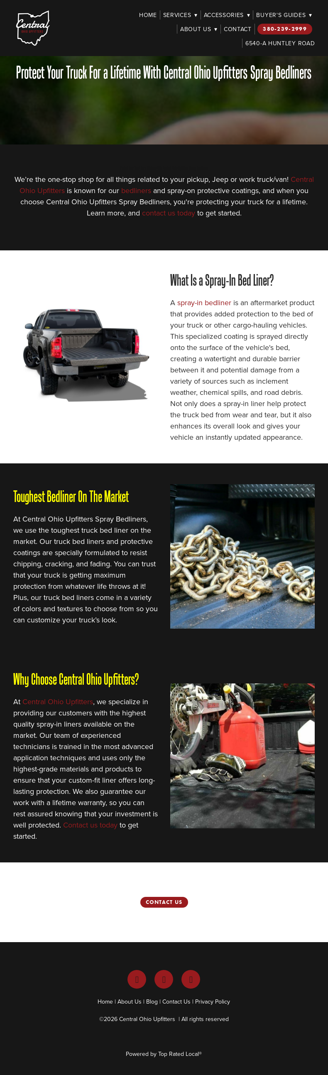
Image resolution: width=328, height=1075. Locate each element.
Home (148, 15)
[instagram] (163, 979)
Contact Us (164, 902)
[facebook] (136, 979)
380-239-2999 (285, 29)
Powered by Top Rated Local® (164, 1054)
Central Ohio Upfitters (57, 701)
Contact (238, 29)
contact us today (168, 213)
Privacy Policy (212, 1001)
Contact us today (90, 825)
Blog (152, 1001)
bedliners (136, 190)
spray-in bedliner (204, 302)
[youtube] (190, 979)
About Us (199, 29)
